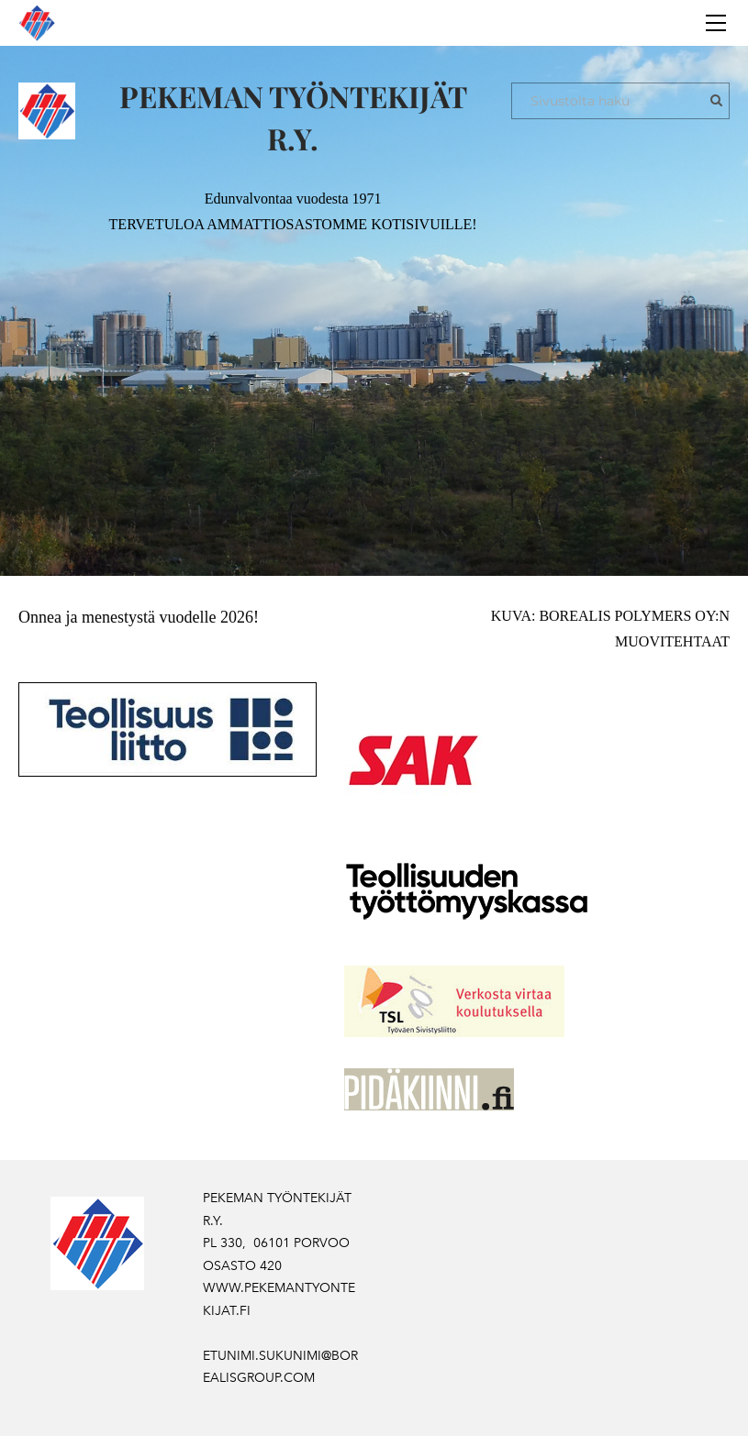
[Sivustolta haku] (620, 101)
